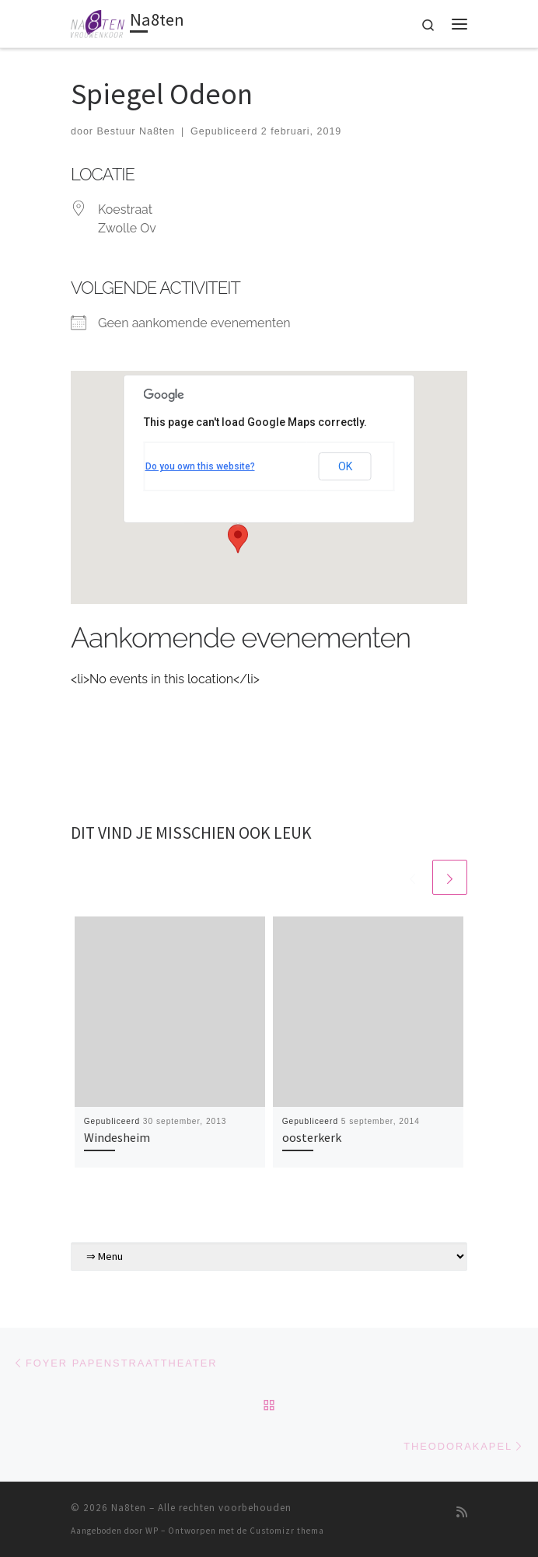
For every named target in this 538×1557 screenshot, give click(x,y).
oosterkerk (311, 1137)
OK (345, 466)
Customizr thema (287, 1530)
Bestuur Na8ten (135, 131)
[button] (238, 538)
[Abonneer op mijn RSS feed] (461, 1512)
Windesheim (117, 1137)
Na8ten (128, 1507)
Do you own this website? (200, 466)
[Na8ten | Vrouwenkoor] (97, 22)
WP (152, 1530)
